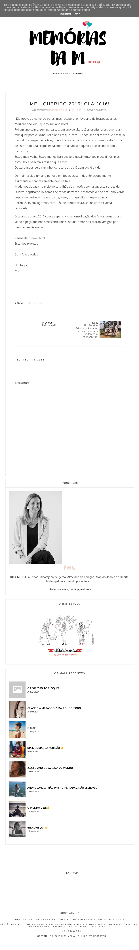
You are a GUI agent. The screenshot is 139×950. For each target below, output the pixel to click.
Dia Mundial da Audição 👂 (45, 748)
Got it (77, 14)
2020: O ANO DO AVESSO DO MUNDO (50, 767)
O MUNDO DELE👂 (38, 807)
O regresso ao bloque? (43, 688)
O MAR (31, 728)
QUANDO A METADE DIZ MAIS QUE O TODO (54, 708)
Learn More (65, 14)
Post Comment (96, 110)
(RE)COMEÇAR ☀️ (37, 827)
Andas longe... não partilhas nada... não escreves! (62, 787)
